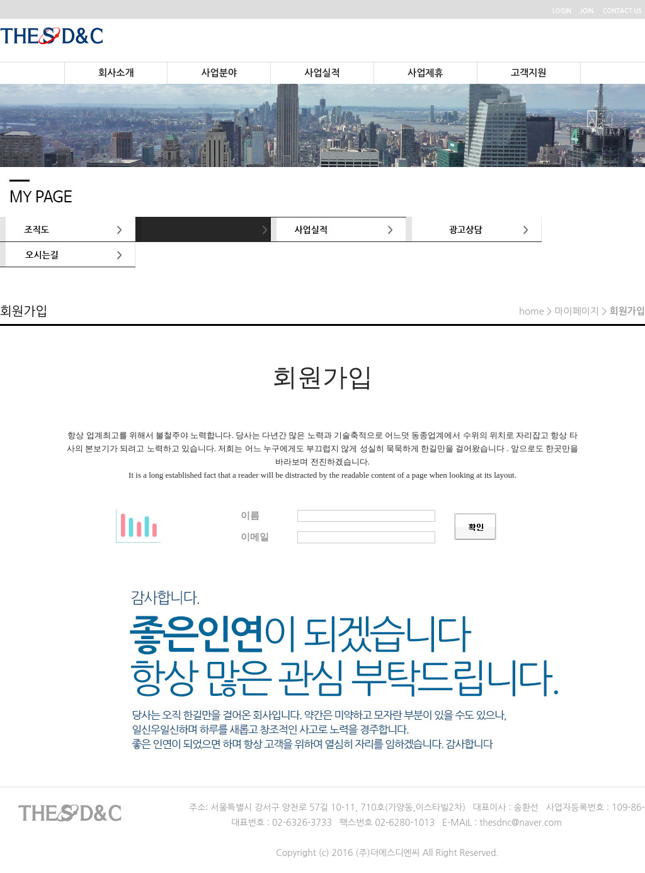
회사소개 (116, 73)
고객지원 (528, 73)
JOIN (586, 11)
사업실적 (322, 73)
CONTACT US (622, 11)
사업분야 (218, 73)
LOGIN (561, 11)
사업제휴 (425, 73)
